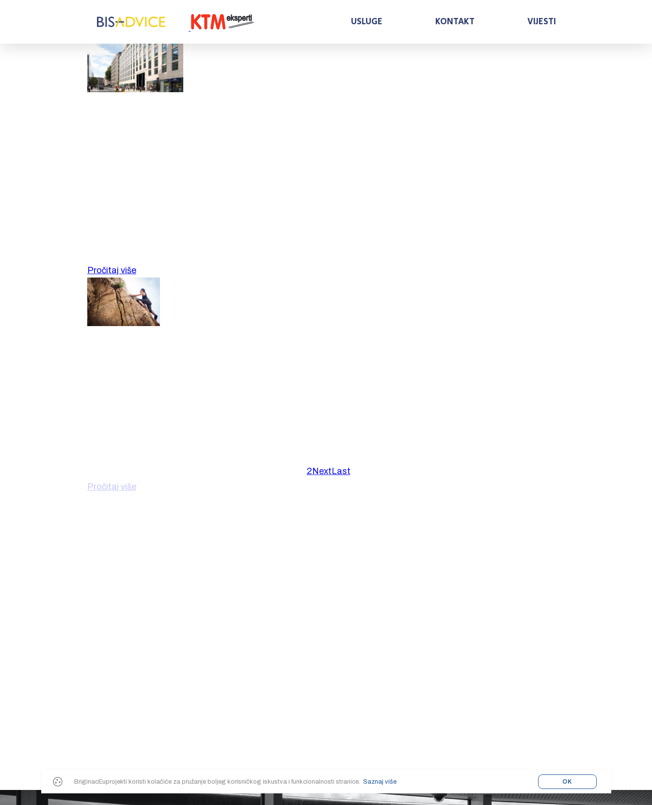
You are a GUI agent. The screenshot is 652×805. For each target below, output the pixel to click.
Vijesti (541, 22)
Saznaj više (380, 781)
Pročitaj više (111, 270)
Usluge (366, 22)
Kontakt (455, 22)
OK (567, 781)
